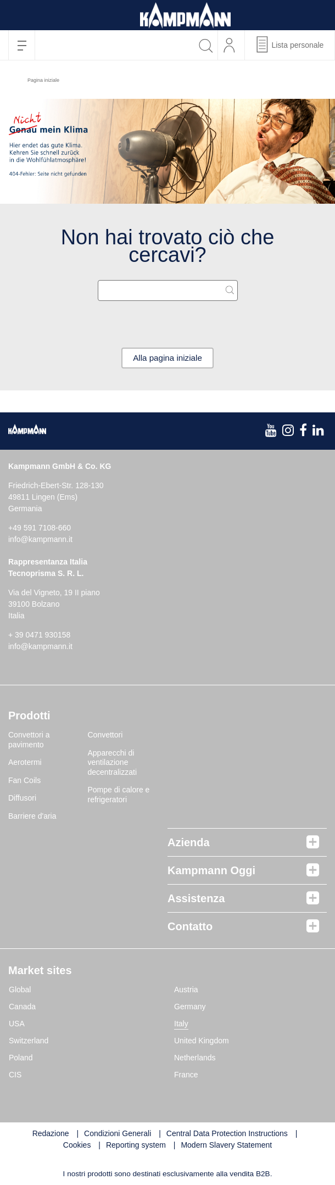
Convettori (105, 735)
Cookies (77, 1146)
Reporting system (136, 1146)
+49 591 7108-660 (39, 528)
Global (20, 990)
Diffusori (22, 799)
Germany (190, 1007)
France (186, 1075)
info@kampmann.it (40, 540)
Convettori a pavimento (28, 740)
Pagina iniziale (43, 80)
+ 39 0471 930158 (39, 635)
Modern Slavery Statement (226, 1146)
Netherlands (195, 1058)
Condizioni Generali (117, 1134)
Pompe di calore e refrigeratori (119, 795)
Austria (186, 990)
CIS (15, 1075)
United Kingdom (201, 1041)
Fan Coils (24, 780)
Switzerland (28, 1041)
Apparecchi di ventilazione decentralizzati (112, 763)
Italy (181, 1024)
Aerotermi (25, 763)
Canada (22, 1007)
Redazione (50, 1134)
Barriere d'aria (32, 816)
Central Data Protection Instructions (227, 1134)
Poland (21, 1058)
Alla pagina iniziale (167, 358)
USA (17, 1024)
